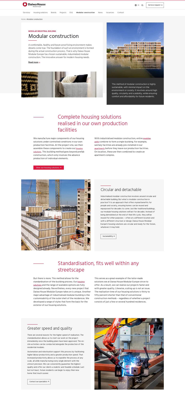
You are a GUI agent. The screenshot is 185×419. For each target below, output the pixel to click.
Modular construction (85, 12)
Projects (63, 12)
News (100, 12)
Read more (33, 62)
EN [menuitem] (135, 5)
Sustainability (109, 237)
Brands (53, 12)
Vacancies (110, 12)
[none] (134, 5)
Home (23, 19)
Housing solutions (41, 12)
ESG (71, 12)
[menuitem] (134, 5)
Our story (26, 12)
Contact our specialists (40, 382)
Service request (152, 5)
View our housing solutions (47, 168)
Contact (120, 12)
